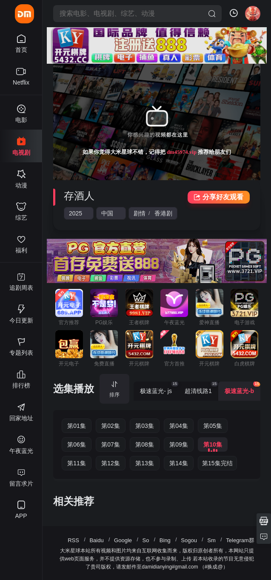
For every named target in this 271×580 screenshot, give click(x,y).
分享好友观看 (218, 197)
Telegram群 (240, 540)
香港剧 (163, 213)
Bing (165, 540)
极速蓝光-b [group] (242, 388)
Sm (211, 540)
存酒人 (79, 195)
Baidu (96, 540)
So (145, 540)
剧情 (139, 213)
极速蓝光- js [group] (159, 388)
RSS (73, 540)
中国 (107, 213)
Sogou (189, 540)
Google (123, 540)
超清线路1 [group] (201, 388)
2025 (75, 213)
